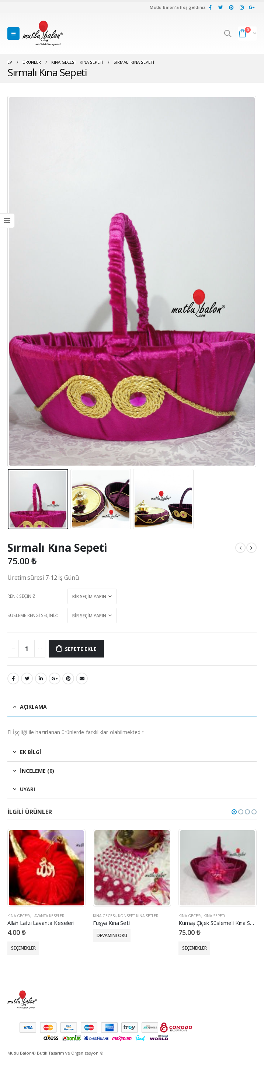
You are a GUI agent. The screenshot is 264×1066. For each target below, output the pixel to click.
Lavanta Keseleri (49, 915)
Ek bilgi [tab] (30, 751)
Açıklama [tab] (33, 706)
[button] (234, 811)
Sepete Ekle (81, 648)
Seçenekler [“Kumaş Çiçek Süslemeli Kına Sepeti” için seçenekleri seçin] (194, 948)
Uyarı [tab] (27, 789)
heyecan (27, 678)
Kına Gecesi (18, 915)
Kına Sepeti (214, 915)
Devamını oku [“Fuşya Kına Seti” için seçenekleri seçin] (112, 935)
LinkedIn (41, 678)
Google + (54, 678)
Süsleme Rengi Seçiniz (32, 615)
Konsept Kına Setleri (139, 915)
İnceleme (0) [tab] (37, 770)
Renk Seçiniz (21, 596)
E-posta (82, 678)
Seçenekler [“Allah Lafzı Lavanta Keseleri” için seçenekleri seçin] (23, 948)
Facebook (13, 678)
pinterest (68, 678)
